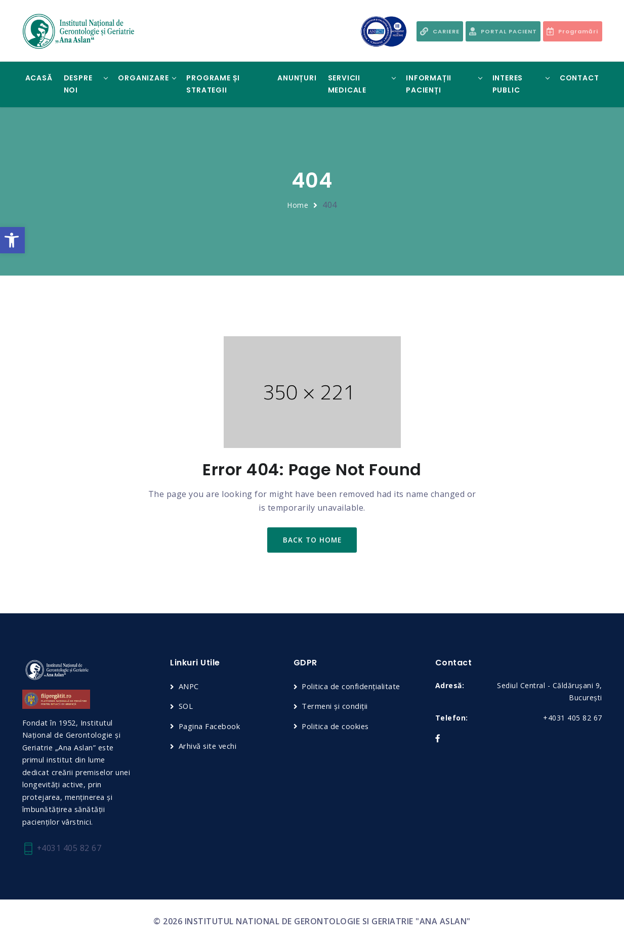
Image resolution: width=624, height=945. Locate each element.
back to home (312, 540)
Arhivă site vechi (209, 747)
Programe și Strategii (213, 84)
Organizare (143, 78)
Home (297, 205)
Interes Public (507, 84)
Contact (579, 78)
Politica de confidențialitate (352, 687)
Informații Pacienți (428, 84)
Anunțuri (296, 78)
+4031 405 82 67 (62, 849)
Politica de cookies (336, 727)
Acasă (39, 78)
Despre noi (78, 84)
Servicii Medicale (347, 84)
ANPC (189, 687)
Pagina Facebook (210, 727)
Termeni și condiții (335, 707)
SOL (186, 707)
